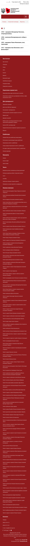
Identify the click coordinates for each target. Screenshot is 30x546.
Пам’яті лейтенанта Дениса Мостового (11, 293)
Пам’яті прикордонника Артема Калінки (11, 504)
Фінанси (4, 130)
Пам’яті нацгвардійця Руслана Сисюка (11, 340)
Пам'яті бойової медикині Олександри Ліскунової (13, 414)
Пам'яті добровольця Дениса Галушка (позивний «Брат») (14, 510)
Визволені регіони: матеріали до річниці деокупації (13, 170)
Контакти (5, 516)
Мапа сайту (26, 2)
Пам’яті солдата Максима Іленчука (10, 352)
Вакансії (4, 75)
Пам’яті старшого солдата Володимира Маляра (12, 392)
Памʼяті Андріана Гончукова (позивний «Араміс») (13, 199)
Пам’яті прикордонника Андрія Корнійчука (12, 494)
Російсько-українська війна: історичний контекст (13, 173)
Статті (4, 175)
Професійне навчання (7, 86)
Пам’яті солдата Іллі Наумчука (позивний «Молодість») (14, 240)
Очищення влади (6, 83)
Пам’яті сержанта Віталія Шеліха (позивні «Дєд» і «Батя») (15, 488)
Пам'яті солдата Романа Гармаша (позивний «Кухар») (14, 313)
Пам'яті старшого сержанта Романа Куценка (12, 512)
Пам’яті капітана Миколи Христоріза (10, 445)
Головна (4, 21)
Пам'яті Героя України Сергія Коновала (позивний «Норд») (15, 507)
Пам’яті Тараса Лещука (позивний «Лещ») (11, 237)
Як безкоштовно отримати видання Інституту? (12, 112)
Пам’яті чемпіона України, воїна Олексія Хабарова (13, 380)
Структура (5, 64)
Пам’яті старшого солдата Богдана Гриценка (12, 448)
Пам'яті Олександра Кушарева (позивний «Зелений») (14, 497)
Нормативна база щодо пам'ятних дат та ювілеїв (13, 93)
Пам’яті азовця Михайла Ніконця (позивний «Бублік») (14, 409)
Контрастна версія (24, 3)
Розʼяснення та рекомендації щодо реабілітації (12, 140)
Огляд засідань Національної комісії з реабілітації (13, 145)
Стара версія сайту (16, 2)
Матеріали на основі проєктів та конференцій (12, 184)
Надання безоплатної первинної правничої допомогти (14, 127)
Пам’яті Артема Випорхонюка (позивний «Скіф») (13, 259)
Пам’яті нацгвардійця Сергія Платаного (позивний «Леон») (15, 278)
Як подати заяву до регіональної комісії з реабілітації (14, 148)
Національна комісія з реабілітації (10, 142)
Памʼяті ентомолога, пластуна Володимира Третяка (13, 318)
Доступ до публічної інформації (9, 107)
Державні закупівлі (7, 118)
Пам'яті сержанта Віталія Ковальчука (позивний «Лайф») (14, 459)
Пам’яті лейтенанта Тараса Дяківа (10, 406)
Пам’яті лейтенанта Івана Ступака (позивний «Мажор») (14, 210)
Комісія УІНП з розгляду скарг (9, 125)
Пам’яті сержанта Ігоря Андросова (10, 270)
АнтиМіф (4, 178)
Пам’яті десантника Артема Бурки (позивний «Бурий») (14, 411)
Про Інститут (5, 61)
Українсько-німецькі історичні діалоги (11, 181)
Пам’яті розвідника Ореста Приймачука (11, 250)
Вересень (22, 21)
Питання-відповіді (6, 151)
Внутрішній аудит (6, 78)
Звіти (4, 69)
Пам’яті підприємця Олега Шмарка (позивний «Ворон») (14, 395)
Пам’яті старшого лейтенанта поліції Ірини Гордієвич (14, 316)
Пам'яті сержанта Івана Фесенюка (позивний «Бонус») (14, 226)
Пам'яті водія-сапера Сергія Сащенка (10, 321)
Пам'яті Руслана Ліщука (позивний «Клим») (12, 252)
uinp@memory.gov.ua (10, 528)
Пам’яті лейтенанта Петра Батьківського (11, 328)
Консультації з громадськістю (9, 109)
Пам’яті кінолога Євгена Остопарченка (11, 417)
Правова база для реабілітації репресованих (12, 137)
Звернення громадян (7, 104)
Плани (4, 67)
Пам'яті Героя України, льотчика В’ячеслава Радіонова (14, 389)
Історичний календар (13, 21)
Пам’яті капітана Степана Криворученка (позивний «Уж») (14, 331)
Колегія (4, 72)
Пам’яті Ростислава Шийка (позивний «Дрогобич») (13, 382)
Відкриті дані (5, 115)
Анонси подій (5, 160)
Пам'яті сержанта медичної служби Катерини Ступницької (15, 338)
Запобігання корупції (7, 80)
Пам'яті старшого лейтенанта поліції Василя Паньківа (14, 377)
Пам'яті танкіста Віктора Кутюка (9, 359)
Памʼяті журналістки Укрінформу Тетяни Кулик (12, 370)
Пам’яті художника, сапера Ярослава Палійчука (12, 247)
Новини (4, 158)
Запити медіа (5, 163)
